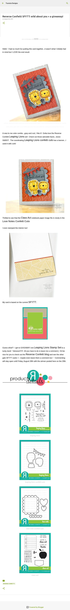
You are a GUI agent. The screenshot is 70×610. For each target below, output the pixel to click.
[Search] (67, 3)
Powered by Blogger (35, 607)
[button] (3, 23)
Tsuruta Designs (12, 3)
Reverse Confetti (9, 583)
